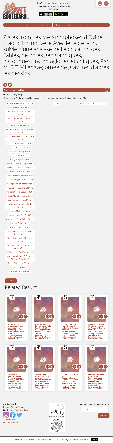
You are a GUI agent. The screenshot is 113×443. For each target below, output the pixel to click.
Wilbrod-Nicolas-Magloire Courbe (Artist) (19, 138)
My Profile (44, 25)
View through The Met (56, 90)
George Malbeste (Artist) (19, 211)
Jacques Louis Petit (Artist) (20, 215)
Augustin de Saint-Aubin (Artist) (19, 219)
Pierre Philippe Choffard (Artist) (19, 175)
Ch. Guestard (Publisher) (19, 271)
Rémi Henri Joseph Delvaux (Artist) (19, 120)
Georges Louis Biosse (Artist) (19, 184)
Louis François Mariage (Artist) (20, 143)
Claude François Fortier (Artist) (20, 179)
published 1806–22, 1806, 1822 (93, 103)
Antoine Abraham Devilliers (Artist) (19, 113)
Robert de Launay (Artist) (19, 151)
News (58, 25)
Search (29, 25)
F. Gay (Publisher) (19, 267)
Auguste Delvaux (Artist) (19, 125)
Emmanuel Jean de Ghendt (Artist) (19, 167)
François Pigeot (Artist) (20, 159)
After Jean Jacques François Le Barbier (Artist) (20, 246)
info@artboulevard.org (18, 410)
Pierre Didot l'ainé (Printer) (19, 263)
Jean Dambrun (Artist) (19, 155)
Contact (83, 25)
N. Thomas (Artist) (20, 147)
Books (56, 103)
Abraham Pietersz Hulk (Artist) (20, 103)
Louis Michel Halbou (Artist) (20, 196)
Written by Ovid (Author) (19, 252)
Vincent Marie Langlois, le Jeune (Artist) (19, 131)
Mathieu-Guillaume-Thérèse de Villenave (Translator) (19, 257)
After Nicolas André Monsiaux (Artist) (19, 239)
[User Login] (100, 3)
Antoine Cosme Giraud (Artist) (19, 192)
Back (11, 281)
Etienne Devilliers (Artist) (19, 107)
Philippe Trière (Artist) (19, 223)
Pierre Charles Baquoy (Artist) (19, 163)
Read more (83, 439)
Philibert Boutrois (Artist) (20, 171)
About (70, 25)
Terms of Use (9, 419)
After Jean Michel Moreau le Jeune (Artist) (20, 232)
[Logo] (16, 10)
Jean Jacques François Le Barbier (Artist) (20, 205)
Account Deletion (10, 422)
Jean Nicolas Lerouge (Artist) (20, 200)
